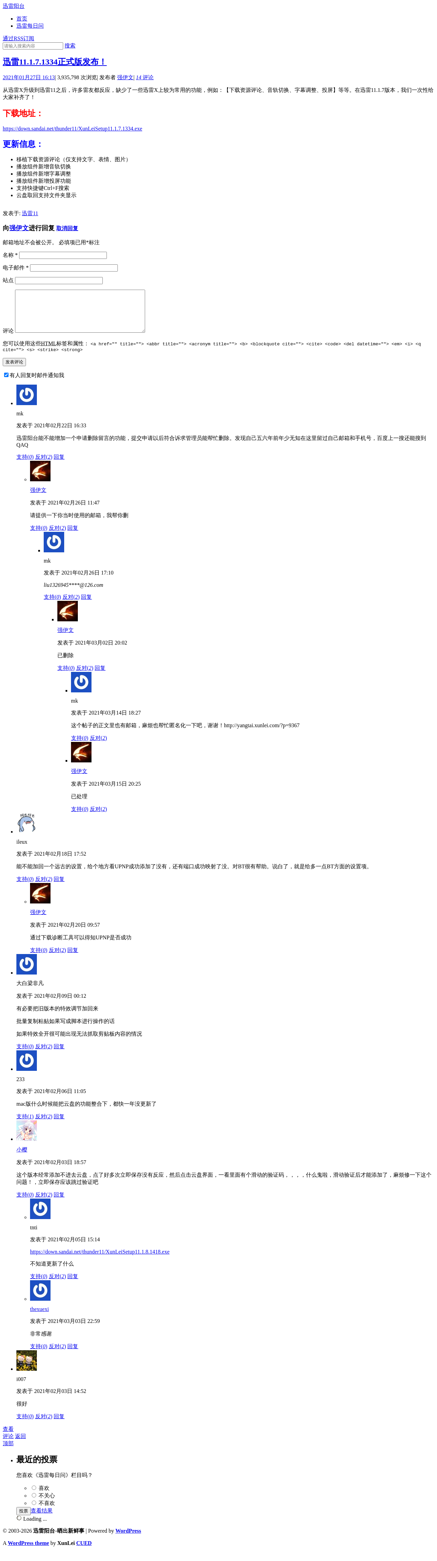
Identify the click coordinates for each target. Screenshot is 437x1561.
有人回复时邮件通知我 (37, 384)
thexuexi (39, 1318)
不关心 (47, 1505)
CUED (83, 1552)
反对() (44, 466)
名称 (10, 255)
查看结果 (42, 1520)
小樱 (21, 1159)
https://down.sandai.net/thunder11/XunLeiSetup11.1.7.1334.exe (72, 129)
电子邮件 (16, 268)
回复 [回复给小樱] (59, 1204)
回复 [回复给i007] (59, 1425)
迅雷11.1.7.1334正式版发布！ (55, 61)
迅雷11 (30, 213)
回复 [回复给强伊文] (72, 537)
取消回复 (67, 228)
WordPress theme (28, 1552)
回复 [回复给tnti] (72, 1285)
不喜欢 (47, 1512)
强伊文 (125, 77)
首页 (21, 19)
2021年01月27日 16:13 (29, 77)
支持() (25, 466)
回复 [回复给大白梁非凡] (59, 1056)
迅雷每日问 (30, 26)
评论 (145, 77)
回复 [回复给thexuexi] (72, 1355)
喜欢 (44, 1497)
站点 (8, 280)
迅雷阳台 (14, 6)
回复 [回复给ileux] (59, 888)
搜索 (70, 46)
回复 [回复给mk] (59, 466)
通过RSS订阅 (18, 38)
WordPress (128, 1540)
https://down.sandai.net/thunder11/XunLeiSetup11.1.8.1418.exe (100, 1261)
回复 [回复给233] (59, 1126)
